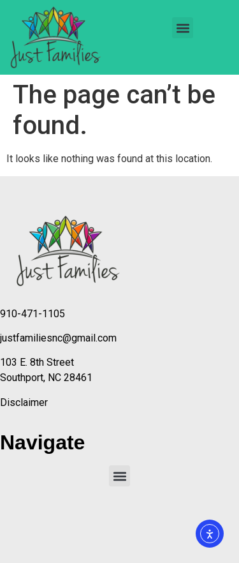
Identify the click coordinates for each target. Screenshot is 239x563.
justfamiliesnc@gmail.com (58, 338)
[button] (182, 27)
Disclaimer (24, 402)
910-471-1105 (32, 314)
